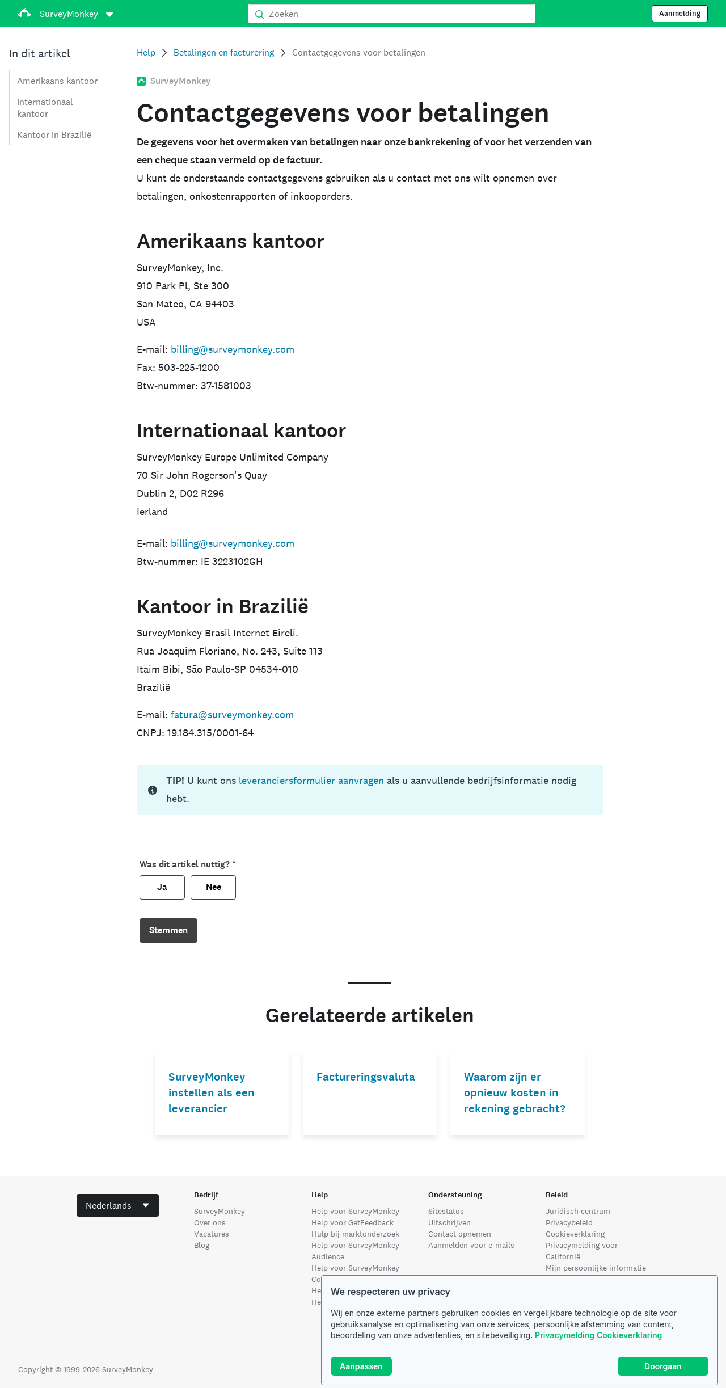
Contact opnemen (459, 1234)
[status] (369, 790)
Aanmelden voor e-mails (471, 1245)
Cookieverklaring (629, 1335)
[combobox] (118, 1205)
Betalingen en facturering (224, 52)
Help (146, 52)
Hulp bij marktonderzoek (355, 1234)
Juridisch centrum (578, 1211)
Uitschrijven (449, 1222)
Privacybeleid (569, 1222)
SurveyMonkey (219, 1211)
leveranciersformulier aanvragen (311, 780)
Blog (201, 1245)
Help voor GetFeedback (352, 1222)
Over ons (210, 1222)
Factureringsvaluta (365, 1077)
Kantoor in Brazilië (54, 135)
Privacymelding (564, 1335)
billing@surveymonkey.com (232, 349)
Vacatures (211, 1234)
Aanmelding (679, 14)
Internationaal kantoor (45, 108)
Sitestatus (446, 1211)
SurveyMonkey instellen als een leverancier (211, 1092)
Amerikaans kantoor (57, 81)
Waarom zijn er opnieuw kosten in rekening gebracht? (514, 1092)
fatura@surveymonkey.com (232, 714)
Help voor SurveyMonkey (355, 1211)
